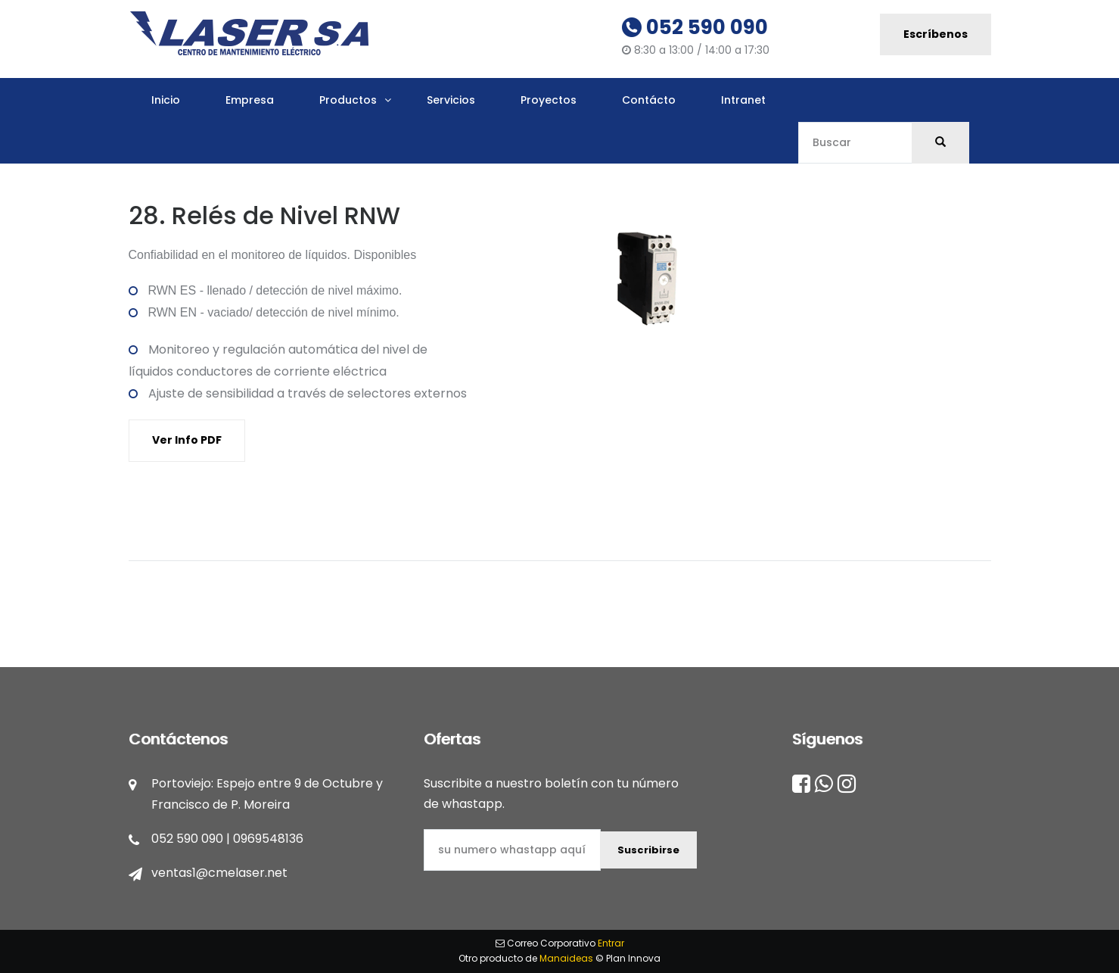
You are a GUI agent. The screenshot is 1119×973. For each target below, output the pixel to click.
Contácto (649, 100)
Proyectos (549, 100)
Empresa (249, 100)
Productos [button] (348, 100)
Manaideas (566, 958)
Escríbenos (935, 34)
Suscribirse (648, 850)
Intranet (743, 100)
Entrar (611, 943)
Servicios (451, 100)
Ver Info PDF (187, 440)
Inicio (165, 100)
